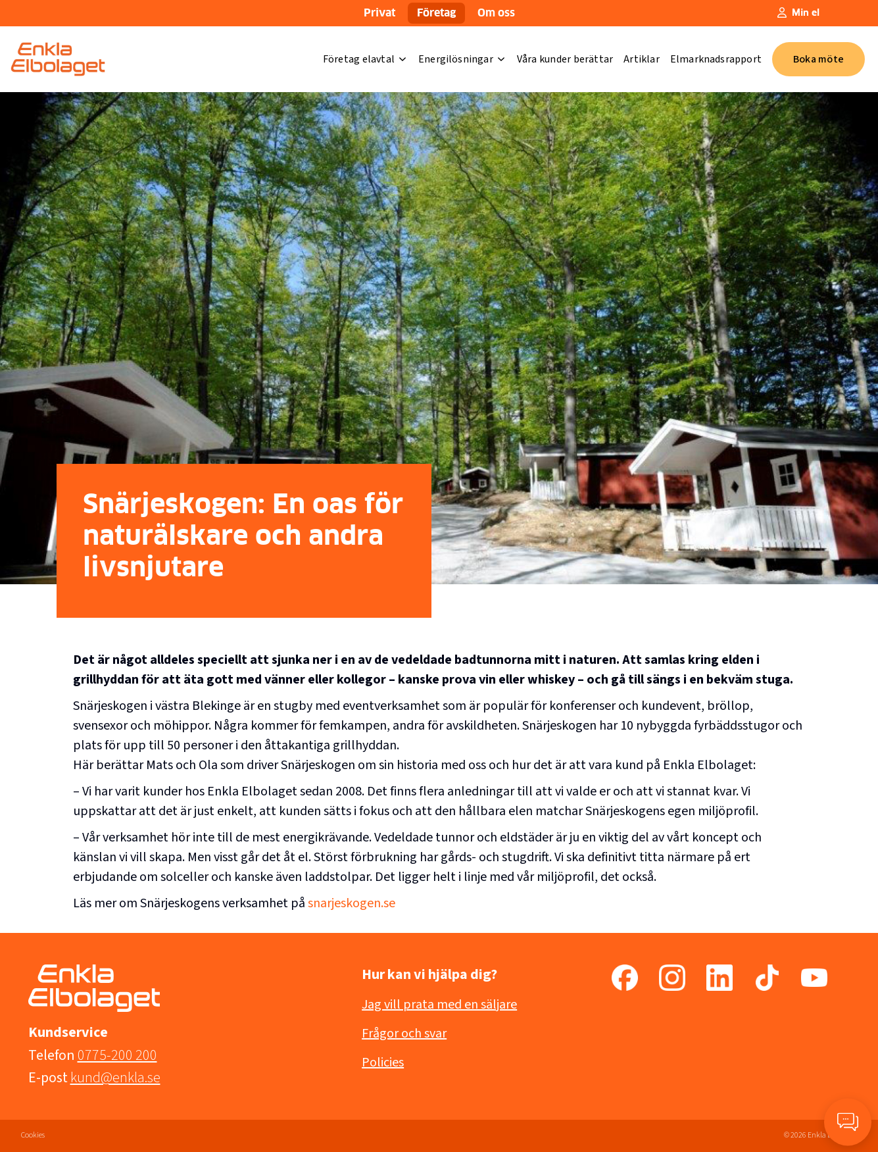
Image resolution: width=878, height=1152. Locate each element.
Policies (383, 1062)
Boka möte (818, 59)
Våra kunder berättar (565, 59)
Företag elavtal (364, 59)
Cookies (33, 1135)
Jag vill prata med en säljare (439, 1004)
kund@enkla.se (115, 1077)
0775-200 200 (117, 1055)
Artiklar (641, 59)
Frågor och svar (404, 1033)
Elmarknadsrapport (716, 59)
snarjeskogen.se (351, 903)
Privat (379, 13)
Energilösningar (461, 59)
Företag (436, 13)
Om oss (496, 13)
